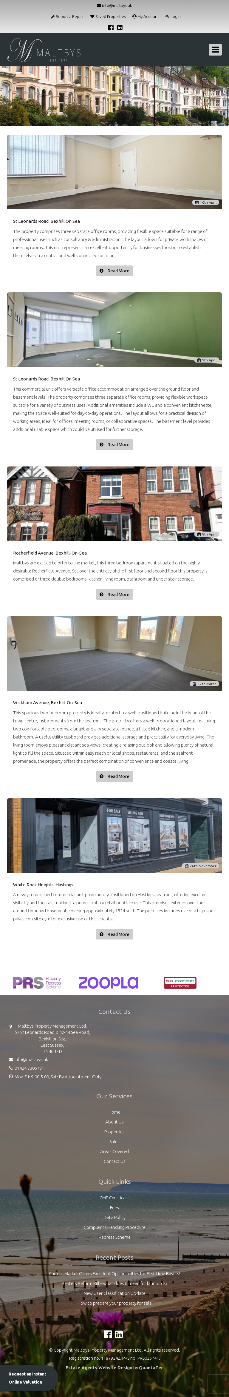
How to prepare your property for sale (115, 1303)
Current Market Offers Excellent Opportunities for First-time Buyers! (114, 1273)
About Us (114, 1121)
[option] (37, 986)
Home (114, 1111)
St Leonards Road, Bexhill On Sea (46, 221)
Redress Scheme (115, 1237)
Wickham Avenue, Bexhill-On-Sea (47, 702)
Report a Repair (67, 16)
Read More (117, 270)
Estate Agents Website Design (99, 1367)
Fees (114, 1207)
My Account (145, 16)
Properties (114, 1131)
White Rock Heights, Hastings (43, 884)
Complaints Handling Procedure (115, 1227)
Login (173, 16)
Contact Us (115, 1161)
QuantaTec (151, 1367)
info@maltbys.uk (114, 5)
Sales (114, 1141)
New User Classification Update (115, 1293)
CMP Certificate (115, 1197)
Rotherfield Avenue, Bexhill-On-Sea (50, 552)
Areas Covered (114, 1151)
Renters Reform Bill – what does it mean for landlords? (114, 1283)
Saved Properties (108, 16)
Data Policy (115, 1217)
